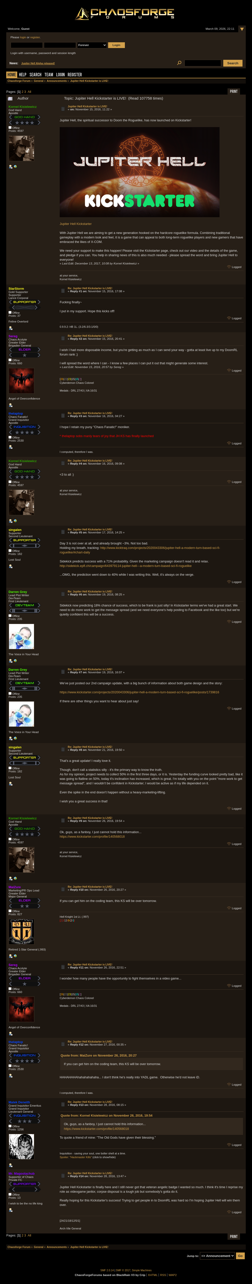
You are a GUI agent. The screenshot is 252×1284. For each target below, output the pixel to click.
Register (75, 75)
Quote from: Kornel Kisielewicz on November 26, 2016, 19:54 (107, 1115)
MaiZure (14, 887)
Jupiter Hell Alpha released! (38, 63)
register (35, 37)
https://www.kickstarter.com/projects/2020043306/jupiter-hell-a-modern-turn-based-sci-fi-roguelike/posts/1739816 (139, 692)
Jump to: (193, 1255)
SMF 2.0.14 (107, 1270)
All (29, 92)
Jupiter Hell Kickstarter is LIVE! (87, 106)
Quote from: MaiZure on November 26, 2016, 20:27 (99, 1055)
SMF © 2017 (123, 1270)
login (23, 37)
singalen (14, 530)
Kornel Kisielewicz (22, 107)
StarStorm (16, 288)
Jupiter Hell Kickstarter (76, 224)
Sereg (12, 336)
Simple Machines (142, 1270)
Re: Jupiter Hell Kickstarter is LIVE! (90, 288)
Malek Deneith (19, 1102)
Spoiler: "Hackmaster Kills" (76, 1157)
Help (22, 75)
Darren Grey (17, 592)
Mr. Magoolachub (21, 1173)
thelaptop (15, 413)
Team (48, 75)
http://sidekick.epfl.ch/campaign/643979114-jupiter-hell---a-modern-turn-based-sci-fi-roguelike (126, 566)
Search (35, 75)
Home (11, 75)
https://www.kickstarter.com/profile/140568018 (92, 836)
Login (60, 75)
